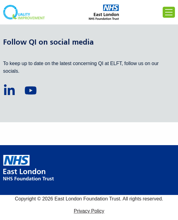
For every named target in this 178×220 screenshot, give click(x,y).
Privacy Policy (89, 211)
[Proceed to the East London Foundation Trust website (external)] (104, 12)
